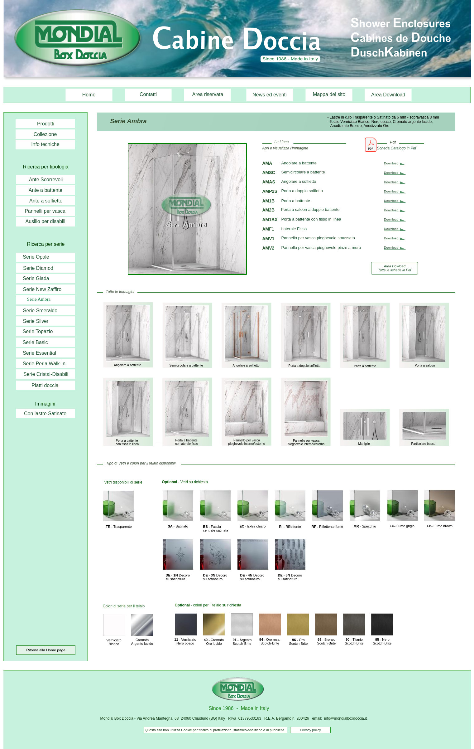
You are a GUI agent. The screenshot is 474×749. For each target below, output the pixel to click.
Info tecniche (45, 144)
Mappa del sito (329, 94)
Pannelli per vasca (45, 211)
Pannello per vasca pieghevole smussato (318, 238)
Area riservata (207, 94)
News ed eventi (269, 94)
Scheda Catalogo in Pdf (396, 148)
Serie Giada (36, 278)
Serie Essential (39, 353)
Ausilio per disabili (45, 221)
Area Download (389, 94)
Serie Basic (35, 342)
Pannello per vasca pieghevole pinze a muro (321, 247)
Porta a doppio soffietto (302, 190)
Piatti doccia (44, 385)
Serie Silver (36, 321)
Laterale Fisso (294, 228)
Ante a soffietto (46, 200)
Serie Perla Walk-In (44, 363)
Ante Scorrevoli (46, 179)
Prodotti (45, 123)
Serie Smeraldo (40, 310)
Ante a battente (46, 190)
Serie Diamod (38, 268)
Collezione (45, 134)
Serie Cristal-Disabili (45, 374)
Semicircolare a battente (303, 172)
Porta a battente (295, 200)
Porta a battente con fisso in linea (311, 219)
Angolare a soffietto (298, 181)
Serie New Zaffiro (42, 289)
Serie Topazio (38, 331)
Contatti (148, 94)
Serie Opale (36, 257)
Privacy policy (310, 730)
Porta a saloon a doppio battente (311, 209)
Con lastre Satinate (45, 413)
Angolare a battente (299, 163)
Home (89, 94)
